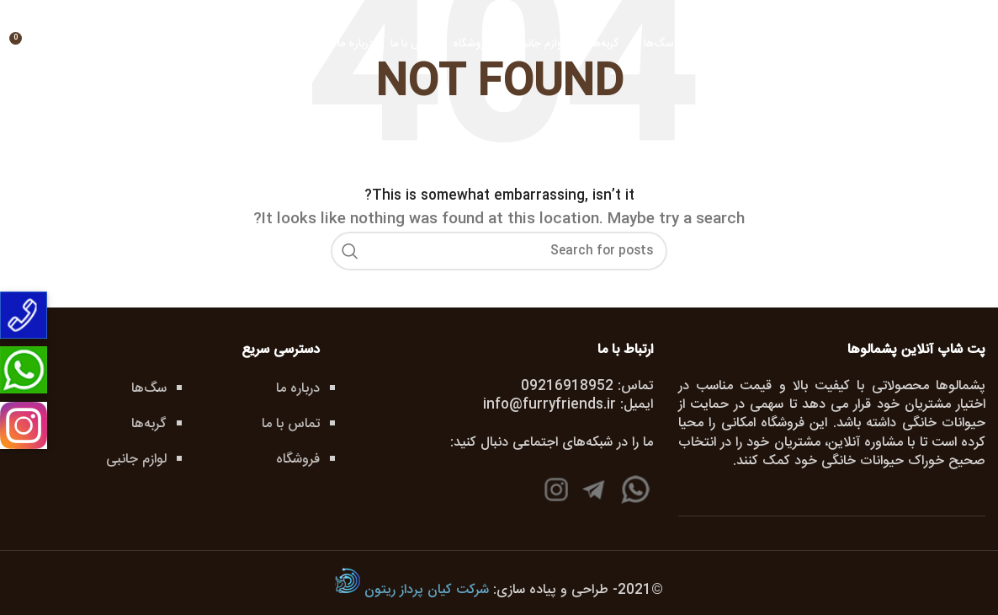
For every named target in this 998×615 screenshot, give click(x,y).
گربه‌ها (149, 424)
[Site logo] (937, 85)
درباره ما (298, 388)
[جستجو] (92, 45)
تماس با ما (291, 424)
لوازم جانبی (136, 459)
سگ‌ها (149, 388)
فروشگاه (298, 459)
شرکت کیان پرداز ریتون (412, 590)
